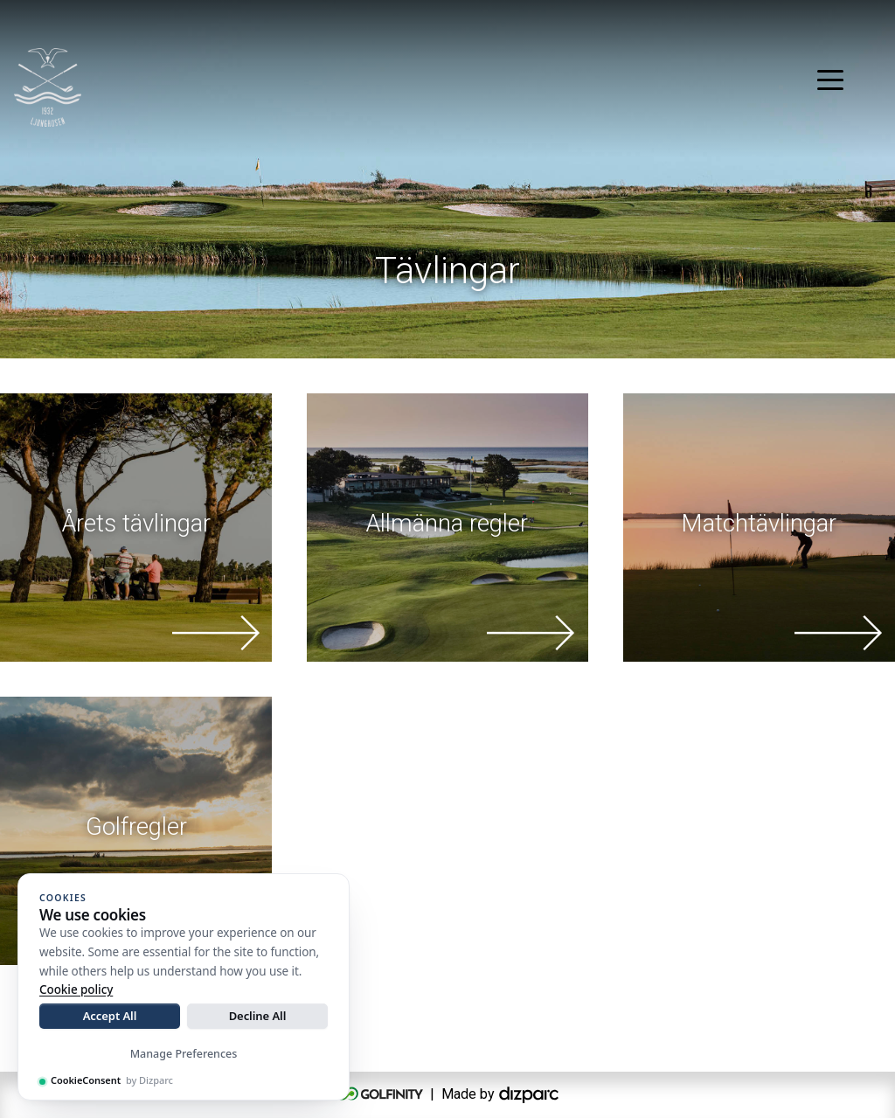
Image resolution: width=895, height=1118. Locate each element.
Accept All (110, 1016)
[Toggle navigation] (830, 79)
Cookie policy (76, 989)
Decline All (258, 1016)
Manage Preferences (184, 1053)
